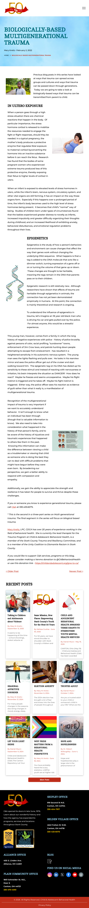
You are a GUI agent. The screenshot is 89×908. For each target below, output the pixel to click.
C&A (14, 507)
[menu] (84, 8)
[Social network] (81, 875)
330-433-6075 (53, 832)
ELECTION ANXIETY (44, 686)
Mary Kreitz (13, 529)
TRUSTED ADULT (69, 686)
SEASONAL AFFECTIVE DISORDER (13, 689)
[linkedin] (56, 875)
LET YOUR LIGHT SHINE (16, 743)
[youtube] (74, 875)
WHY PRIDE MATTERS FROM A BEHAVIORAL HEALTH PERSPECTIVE (43, 747)
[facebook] (68, 875)
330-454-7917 (53, 809)
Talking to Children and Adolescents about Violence (17, 618)
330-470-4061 (10, 890)
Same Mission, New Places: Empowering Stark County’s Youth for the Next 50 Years (44, 620)
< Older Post (12, 571)
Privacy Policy (44, 905)
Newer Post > (76, 571)
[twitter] (62, 875)
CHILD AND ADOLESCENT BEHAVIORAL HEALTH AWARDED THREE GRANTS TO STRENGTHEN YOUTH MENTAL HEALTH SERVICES (70, 626)
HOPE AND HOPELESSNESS (68, 743)
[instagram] (49, 875)
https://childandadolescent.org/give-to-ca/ (57, 563)
